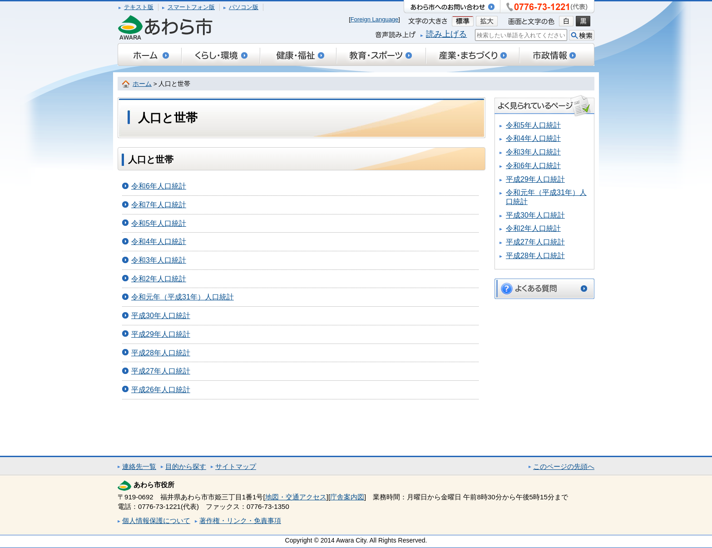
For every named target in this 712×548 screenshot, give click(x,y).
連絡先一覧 (139, 466)
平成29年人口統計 (160, 334)
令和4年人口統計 (158, 241)
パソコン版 (243, 7)
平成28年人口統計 (160, 353)
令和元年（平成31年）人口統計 (182, 297)
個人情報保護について (156, 520)
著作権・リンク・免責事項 (240, 520)
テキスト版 (138, 7)
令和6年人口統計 (158, 186)
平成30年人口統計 (160, 315)
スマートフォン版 (191, 7)
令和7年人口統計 (158, 205)
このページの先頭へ (563, 466)
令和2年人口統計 (158, 279)
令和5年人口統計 (158, 223)
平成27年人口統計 (160, 371)
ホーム (142, 83)
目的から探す (185, 466)
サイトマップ (235, 466)
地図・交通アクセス (295, 497)
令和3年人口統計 (158, 260)
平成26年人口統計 (160, 390)
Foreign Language (375, 19)
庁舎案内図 (347, 497)
